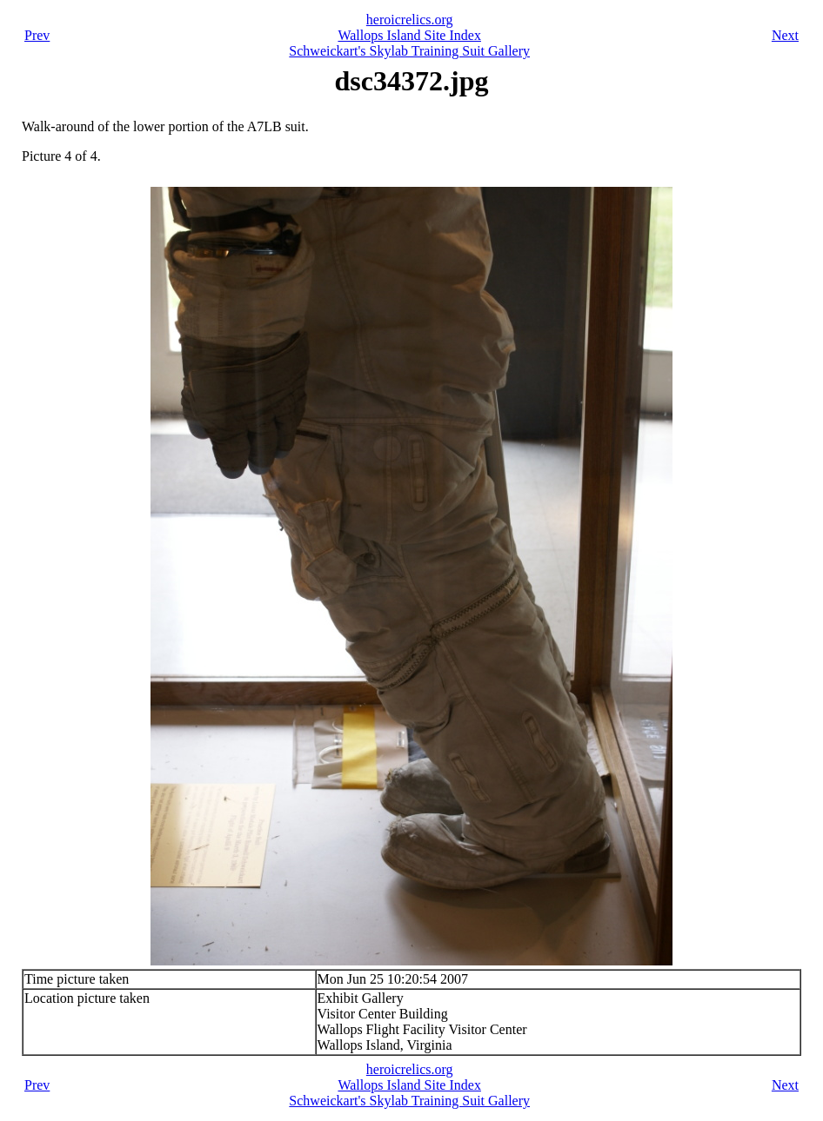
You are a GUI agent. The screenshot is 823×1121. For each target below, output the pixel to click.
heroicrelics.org (409, 19)
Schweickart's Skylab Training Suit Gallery (409, 50)
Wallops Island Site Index (409, 35)
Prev (37, 35)
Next (785, 35)
